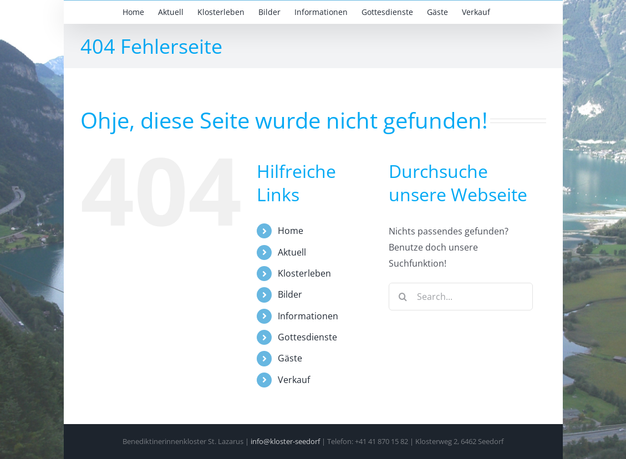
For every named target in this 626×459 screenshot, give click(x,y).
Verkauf (294, 380)
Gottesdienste (307, 337)
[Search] (402, 296)
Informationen (308, 316)
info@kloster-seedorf (285, 441)
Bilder (290, 294)
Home (290, 231)
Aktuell (292, 252)
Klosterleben (304, 273)
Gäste (290, 358)
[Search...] (461, 296)
